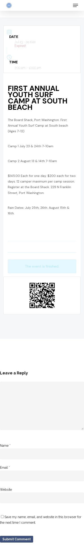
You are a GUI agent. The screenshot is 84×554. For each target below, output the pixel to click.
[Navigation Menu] (75, 5)
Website (6, 489)
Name (5, 445)
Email (5, 467)
